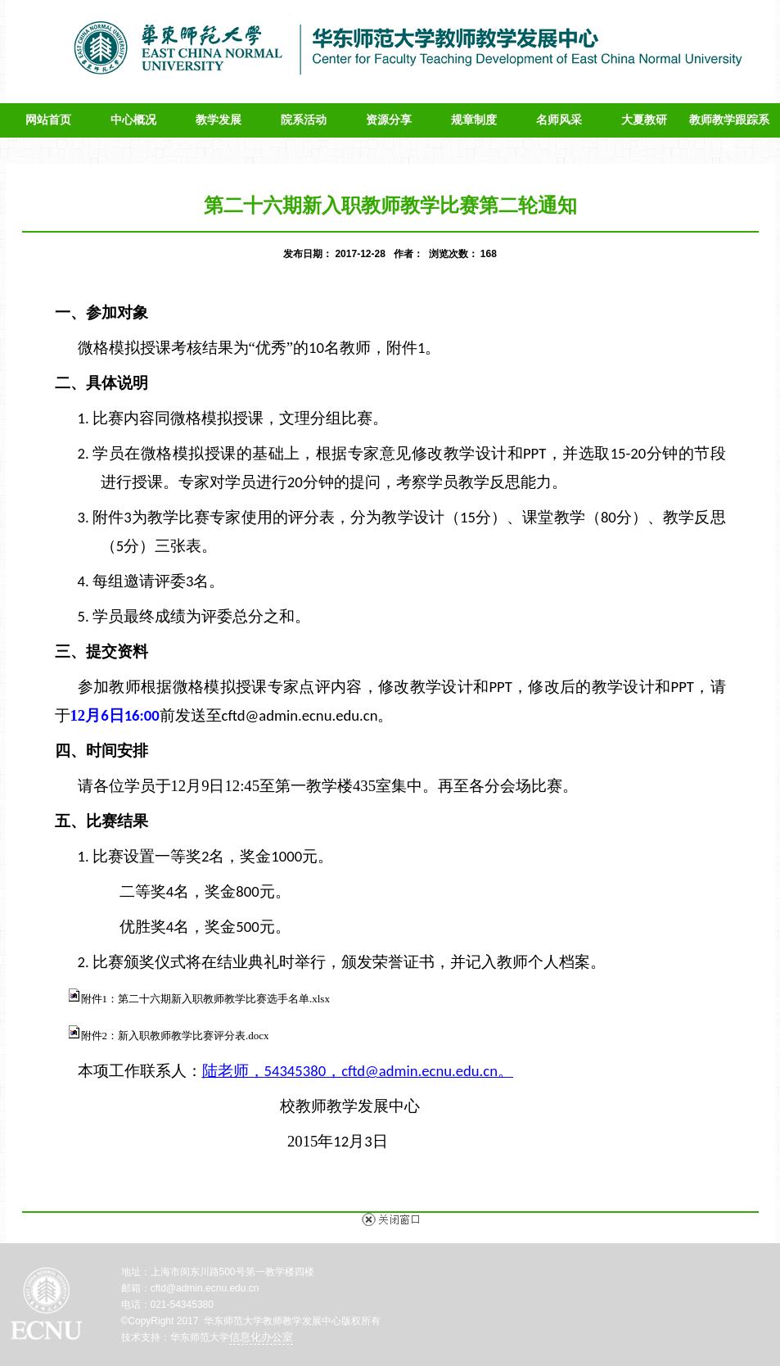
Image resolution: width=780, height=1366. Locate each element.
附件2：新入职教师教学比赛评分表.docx (175, 1035)
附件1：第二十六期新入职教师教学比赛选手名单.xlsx (205, 999)
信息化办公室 (261, 1337)
